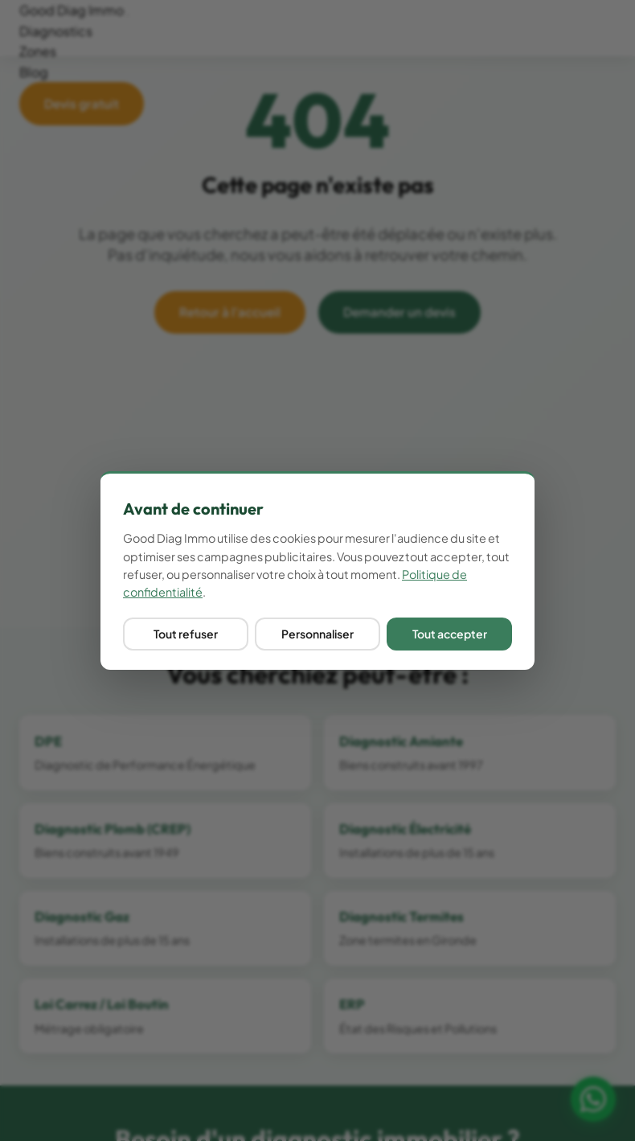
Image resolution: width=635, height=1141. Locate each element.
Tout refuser (186, 633)
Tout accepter (449, 633)
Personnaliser (317, 633)
